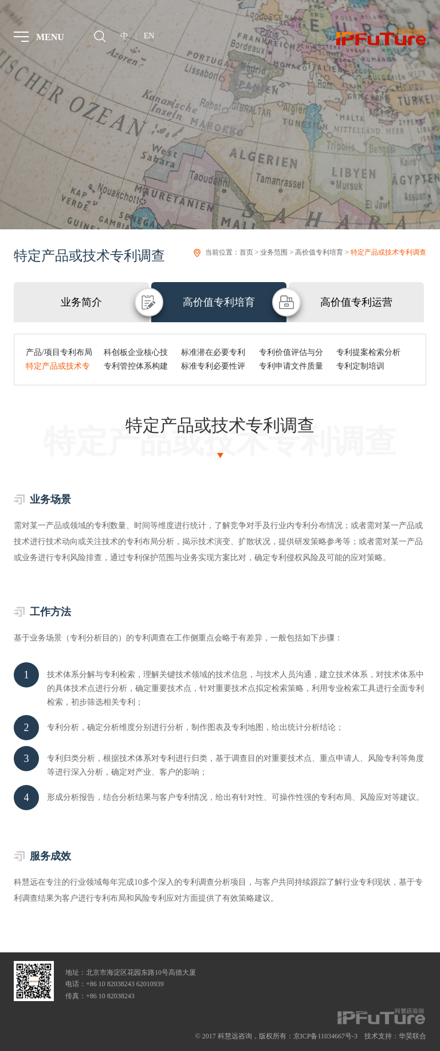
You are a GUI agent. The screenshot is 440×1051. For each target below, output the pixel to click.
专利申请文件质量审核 (291, 367)
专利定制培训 (360, 366)
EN (149, 36)
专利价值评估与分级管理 (291, 354)
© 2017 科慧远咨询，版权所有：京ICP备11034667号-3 (276, 1036)
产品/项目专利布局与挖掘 (59, 354)
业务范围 (274, 252)
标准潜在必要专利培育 (213, 354)
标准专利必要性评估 (213, 367)
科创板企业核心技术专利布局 (136, 354)
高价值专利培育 (319, 252)
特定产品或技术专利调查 (388, 252)
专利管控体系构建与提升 (136, 367)
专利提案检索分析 (368, 352)
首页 (246, 252)
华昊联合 (412, 1036)
